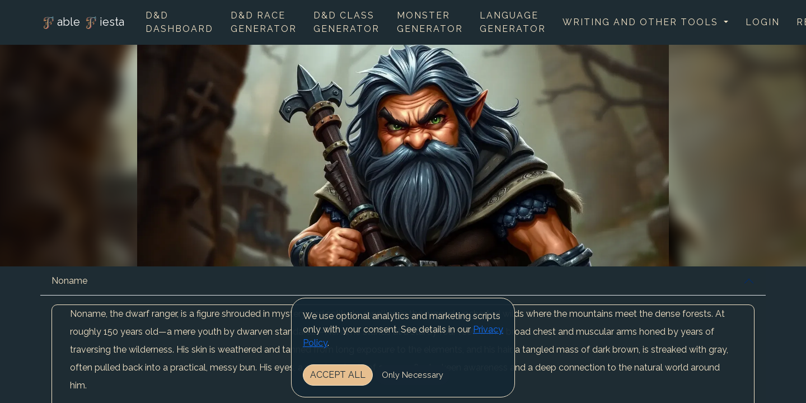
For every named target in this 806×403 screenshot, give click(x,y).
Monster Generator (430, 22)
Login (763, 22)
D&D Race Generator (264, 22)
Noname (69, 280)
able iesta (82, 23)
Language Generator (513, 22)
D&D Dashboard (179, 22)
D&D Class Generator (346, 22)
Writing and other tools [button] (642, 22)
